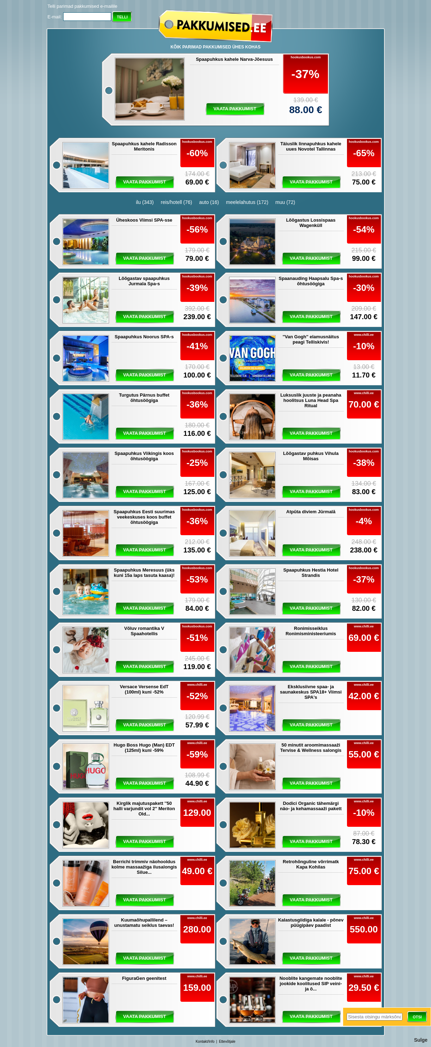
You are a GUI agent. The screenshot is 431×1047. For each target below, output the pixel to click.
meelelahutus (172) (247, 202)
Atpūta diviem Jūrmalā (310, 511)
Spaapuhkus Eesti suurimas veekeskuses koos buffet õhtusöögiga (144, 517)
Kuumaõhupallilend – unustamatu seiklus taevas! (144, 922)
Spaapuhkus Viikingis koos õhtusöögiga (144, 456)
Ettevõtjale (227, 1041)
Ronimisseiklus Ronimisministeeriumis (311, 631)
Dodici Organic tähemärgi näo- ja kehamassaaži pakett (311, 806)
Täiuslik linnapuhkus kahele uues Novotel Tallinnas (310, 146)
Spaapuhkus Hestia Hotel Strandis (310, 572)
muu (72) (285, 202)
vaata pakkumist (235, 108)
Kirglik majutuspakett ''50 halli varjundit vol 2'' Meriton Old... (144, 809)
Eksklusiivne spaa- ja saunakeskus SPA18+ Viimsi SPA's (311, 692)
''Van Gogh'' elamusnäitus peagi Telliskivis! (311, 339)
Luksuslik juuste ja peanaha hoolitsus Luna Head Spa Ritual (310, 400)
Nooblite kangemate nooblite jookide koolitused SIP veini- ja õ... (311, 984)
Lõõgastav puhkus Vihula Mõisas (311, 456)
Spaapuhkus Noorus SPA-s (144, 336)
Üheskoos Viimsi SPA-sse (144, 220)
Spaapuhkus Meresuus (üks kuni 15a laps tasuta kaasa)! (144, 572)
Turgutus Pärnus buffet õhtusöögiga (144, 397)
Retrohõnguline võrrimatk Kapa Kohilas (311, 864)
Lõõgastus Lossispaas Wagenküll (310, 222)
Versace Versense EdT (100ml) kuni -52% (144, 689)
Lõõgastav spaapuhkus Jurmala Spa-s (144, 281)
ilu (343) (145, 202)
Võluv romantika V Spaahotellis (144, 631)
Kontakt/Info (205, 1041)
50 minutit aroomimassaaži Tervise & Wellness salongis (311, 747)
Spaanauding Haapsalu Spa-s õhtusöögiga (311, 281)
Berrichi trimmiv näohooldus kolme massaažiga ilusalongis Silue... (144, 867)
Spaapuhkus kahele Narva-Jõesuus (234, 59)
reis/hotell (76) (176, 202)
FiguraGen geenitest (144, 978)
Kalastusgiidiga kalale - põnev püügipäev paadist (311, 922)
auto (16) (209, 202)
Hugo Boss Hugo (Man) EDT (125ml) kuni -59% (144, 747)
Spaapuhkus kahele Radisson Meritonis (144, 146)
